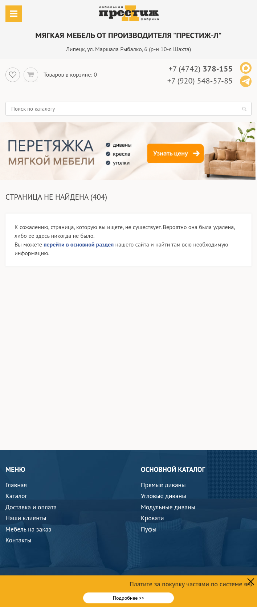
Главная (16, 485)
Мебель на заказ (28, 529)
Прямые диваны (163, 485)
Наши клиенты (25, 518)
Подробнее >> (128, 598)
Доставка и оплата (31, 507)
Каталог (16, 496)
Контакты (18, 540)
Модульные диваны (168, 507)
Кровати (152, 518)
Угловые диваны (163, 496)
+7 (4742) (200, 69)
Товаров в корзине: (68, 74)
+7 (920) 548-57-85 (200, 81)
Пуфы (148, 529)
